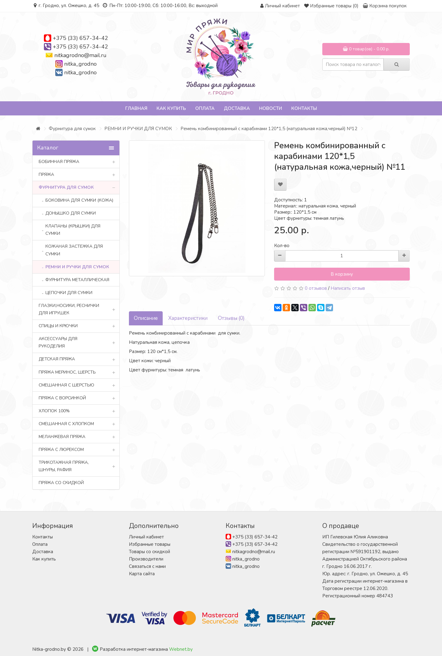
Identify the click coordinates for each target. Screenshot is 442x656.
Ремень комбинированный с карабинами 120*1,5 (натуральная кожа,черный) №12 (268, 129)
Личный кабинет (146, 537)
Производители (146, 559)
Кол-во (281, 246)
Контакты (304, 108)
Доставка (237, 108)
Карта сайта (142, 574)
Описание (146, 318)
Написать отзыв (348, 288)
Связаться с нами (147, 566)
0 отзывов (316, 288)
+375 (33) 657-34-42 (80, 38)
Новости (270, 108)
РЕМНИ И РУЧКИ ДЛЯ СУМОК (138, 129)
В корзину (342, 274)
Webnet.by (181, 649)
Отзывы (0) (231, 318)
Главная (136, 108)
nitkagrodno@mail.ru (80, 55)
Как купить (171, 108)
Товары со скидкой (149, 552)
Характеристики (187, 318)
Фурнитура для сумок (72, 129)
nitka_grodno (80, 64)
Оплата (205, 108)
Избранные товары (149, 544)
